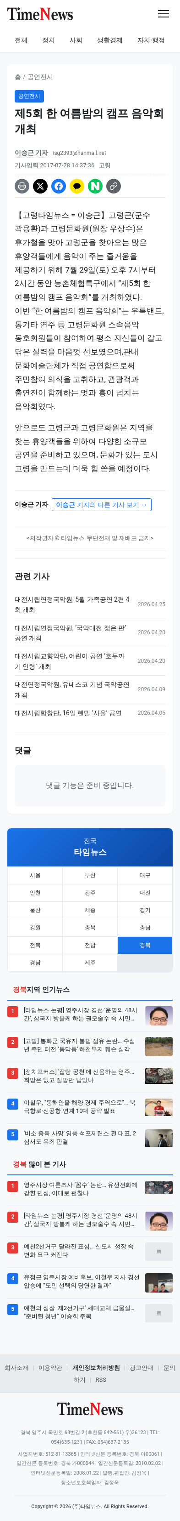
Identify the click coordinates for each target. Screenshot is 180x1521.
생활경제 (110, 40)
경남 (35, 962)
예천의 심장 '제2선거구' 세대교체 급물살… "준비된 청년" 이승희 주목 (79, 1312)
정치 (48, 40)
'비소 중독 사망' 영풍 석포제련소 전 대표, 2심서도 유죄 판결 (80, 1137)
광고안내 (141, 1367)
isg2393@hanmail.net (79, 153)
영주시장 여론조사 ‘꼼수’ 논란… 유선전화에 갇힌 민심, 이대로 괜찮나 (80, 1188)
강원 (35, 927)
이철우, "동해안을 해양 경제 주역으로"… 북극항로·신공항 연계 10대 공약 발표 (80, 1106)
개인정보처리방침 (96, 1367)
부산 (90, 875)
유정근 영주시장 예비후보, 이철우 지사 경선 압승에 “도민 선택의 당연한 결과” (82, 1281)
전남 (90, 945)
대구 (145, 875)
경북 (145, 945)
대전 (145, 892)
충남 (145, 927)
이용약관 (50, 1367)
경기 (145, 910)
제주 (90, 962)
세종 (90, 910)
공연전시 (40, 76)
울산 (35, 910)
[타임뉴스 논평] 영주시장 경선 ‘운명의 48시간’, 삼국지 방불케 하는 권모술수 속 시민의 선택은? (80, 1015)
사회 (76, 40)
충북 (90, 927)
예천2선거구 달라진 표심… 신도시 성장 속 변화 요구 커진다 (79, 1250)
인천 (35, 892)
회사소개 (16, 1367)
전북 (35, 945)
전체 (21, 40)
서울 (35, 875)
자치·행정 (151, 40)
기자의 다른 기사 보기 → (101, 504)
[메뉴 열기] (163, 14)
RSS (101, 1379)
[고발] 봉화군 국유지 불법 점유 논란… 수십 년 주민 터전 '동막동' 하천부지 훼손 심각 (79, 1045)
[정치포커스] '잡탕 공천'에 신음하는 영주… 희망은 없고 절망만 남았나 (79, 1075)
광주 (90, 892)
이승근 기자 (31, 152)
